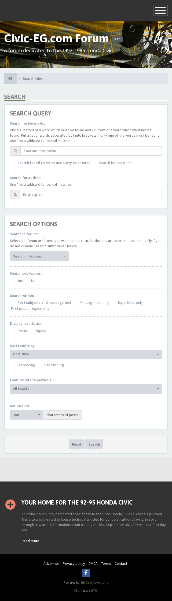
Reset (76, 444)
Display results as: (25, 323)
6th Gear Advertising (94, 582)
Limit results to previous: (31, 380)
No (33, 280)
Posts (22, 330)
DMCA (93, 563)
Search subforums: (26, 273)
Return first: (20, 406)
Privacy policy (74, 563)
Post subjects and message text (44, 302)
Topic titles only (130, 302)
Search (94, 444)
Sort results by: (23, 345)
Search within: (22, 295)
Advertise (51, 563)
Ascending (26, 365)
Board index (33, 78)
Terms (106, 563)
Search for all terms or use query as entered (53, 162)
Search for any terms (116, 162)
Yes (20, 280)
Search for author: (25, 177)
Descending (54, 365)
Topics (40, 330)
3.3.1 (117, 39)
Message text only (94, 302)
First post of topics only (30, 308)
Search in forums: (25, 234)
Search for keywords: (27, 123)
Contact (121, 563)
